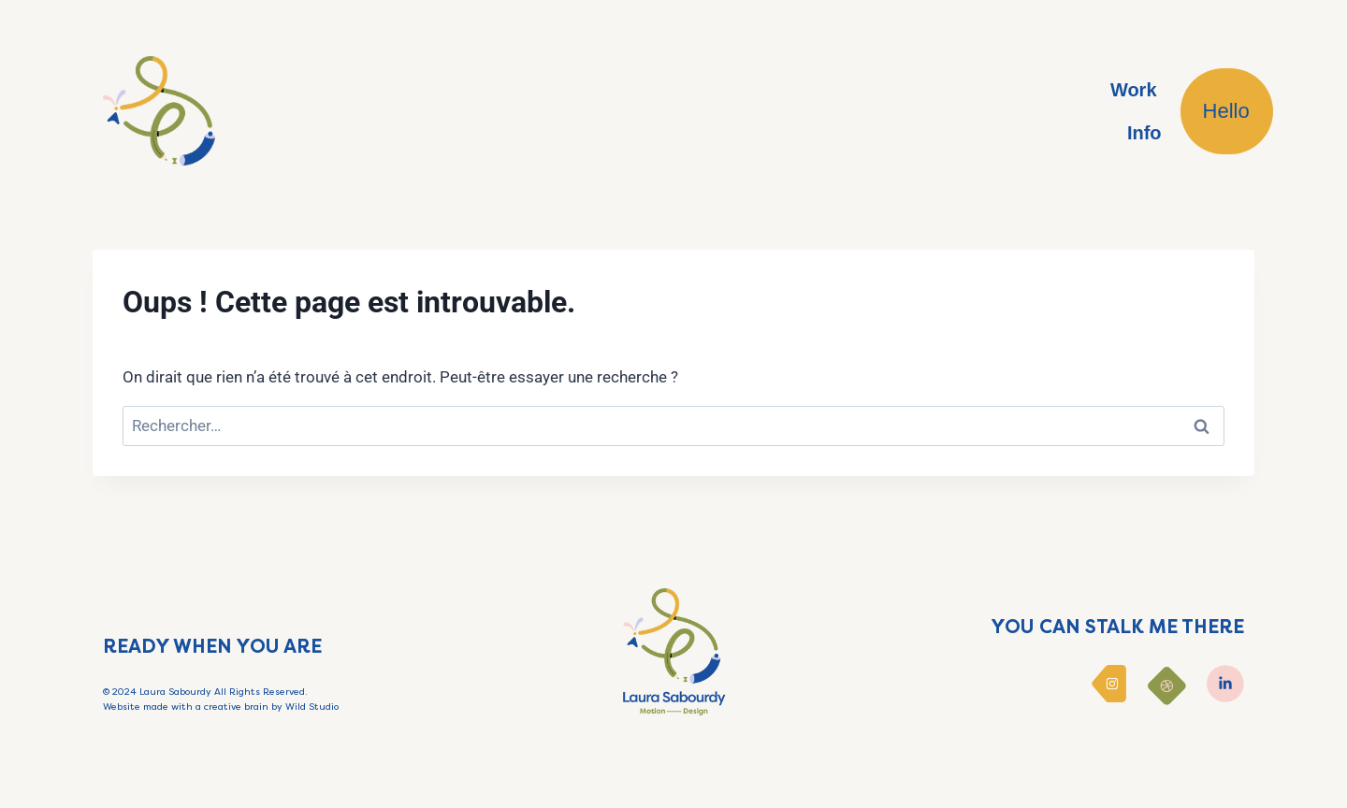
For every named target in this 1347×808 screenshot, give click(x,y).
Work (1133, 89)
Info (1144, 133)
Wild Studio (312, 707)
